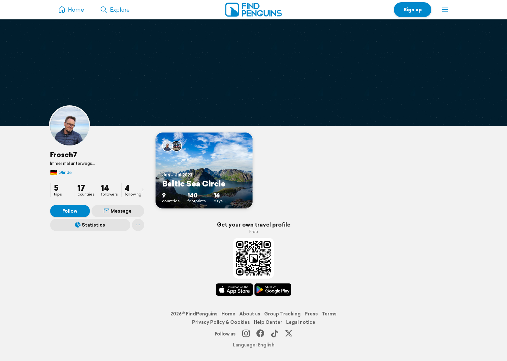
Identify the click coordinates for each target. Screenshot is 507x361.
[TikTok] (274, 334)
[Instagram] (246, 334)
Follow (69, 211)
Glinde (61, 172)
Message (118, 211)
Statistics (90, 225)
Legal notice (300, 322)
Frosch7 (63, 154)
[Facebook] (260, 334)
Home (228, 314)
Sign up (413, 9)
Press (311, 314)
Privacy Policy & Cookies (221, 322)
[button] (445, 9)
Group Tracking (282, 314)
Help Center (268, 322)
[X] (289, 334)
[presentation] (142, 189)
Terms (329, 314)
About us (249, 314)
